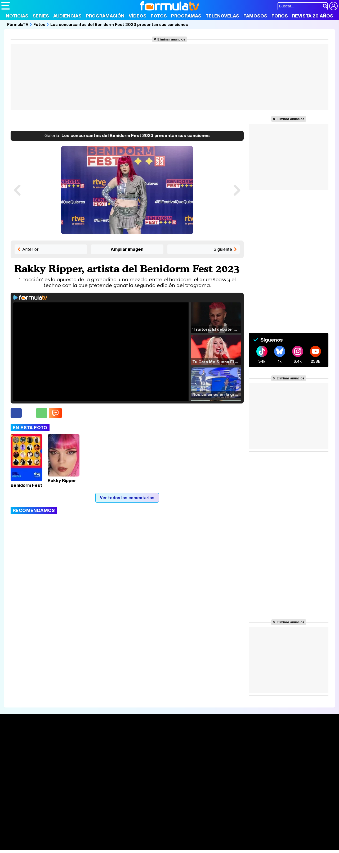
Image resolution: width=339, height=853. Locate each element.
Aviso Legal (43, 801)
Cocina (123, 839)
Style (51, 846)
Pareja (79, 839)
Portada (14, 739)
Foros (279, 15)
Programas (186, 15)
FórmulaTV (17, 24)
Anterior (30, 249)
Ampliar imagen (127, 249)
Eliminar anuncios (171, 39)
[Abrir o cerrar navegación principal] (5, 6)
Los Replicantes (44, 825)
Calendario (80, 745)
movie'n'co (138, 832)
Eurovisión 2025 (219, 755)
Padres (94, 839)
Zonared (135, 846)
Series (41, 15)
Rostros (279, 739)
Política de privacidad (75, 801)
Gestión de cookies (151, 801)
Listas (76, 751)
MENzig (36, 846)
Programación (105, 15)
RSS (217, 801)
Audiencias (67, 15)
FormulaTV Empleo (55, 832)
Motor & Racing (109, 846)
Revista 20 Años (312, 15)
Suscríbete (282, 759)
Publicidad (180, 801)
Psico (159, 839)
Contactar (202, 801)
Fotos (159, 15)
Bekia (35, 839)
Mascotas (176, 839)
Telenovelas (222, 15)
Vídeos (137, 15)
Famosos (255, 15)
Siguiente (222, 249)
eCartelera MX (112, 832)
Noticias (17, 15)
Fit (134, 839)
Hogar (145, 839)
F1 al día (85, 846)
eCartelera (85, 832)
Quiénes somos (16, 801)
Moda (48, 839)
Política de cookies (113, 801)
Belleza (63, 839)
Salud (109, 839)
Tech (70, 846)
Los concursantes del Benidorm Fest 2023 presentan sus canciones (119, 24)
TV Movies (80, 757)
